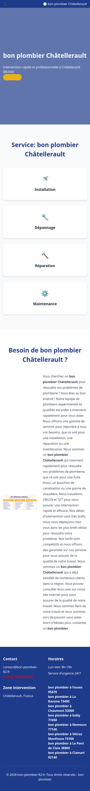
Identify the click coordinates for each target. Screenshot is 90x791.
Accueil (8, 676)
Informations (23, 676)
